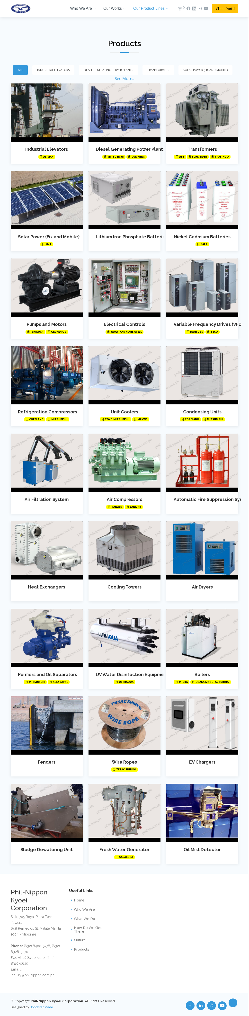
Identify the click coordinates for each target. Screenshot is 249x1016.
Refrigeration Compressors (47, 411)
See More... (124, 78)
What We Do (84, 918)
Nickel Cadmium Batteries (202, 236)
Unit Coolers (124, 411)
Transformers (202, 149)
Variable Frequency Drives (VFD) (208, 324)
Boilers (202, 674)
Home (79, 900)
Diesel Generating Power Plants (130, 149)
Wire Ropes (124, 762)
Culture (80, 940)
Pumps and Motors (47, 324)
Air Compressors (124, 499)
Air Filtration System (47, 499)
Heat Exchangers (46, 586)
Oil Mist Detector (202, 849)
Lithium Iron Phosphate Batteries (132, 236)
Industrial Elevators (46, 149)
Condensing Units (202, 411)
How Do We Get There (88, 929)
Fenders (46, 762)
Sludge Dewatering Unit (46, 849)
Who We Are (84, 909)
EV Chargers (202, 762)
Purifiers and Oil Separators (47, 674)
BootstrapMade (41, 1007)
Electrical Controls (124, 324)
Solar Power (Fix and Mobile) (49, 236)
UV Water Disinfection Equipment (132, 674)
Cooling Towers (124, 586)
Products (124, 43)
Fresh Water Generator (124, 849)
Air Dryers (202, 586)
